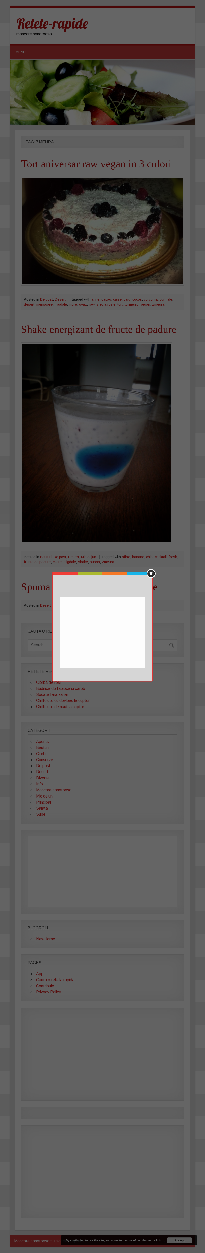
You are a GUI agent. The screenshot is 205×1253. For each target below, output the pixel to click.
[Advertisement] (103, 632)
